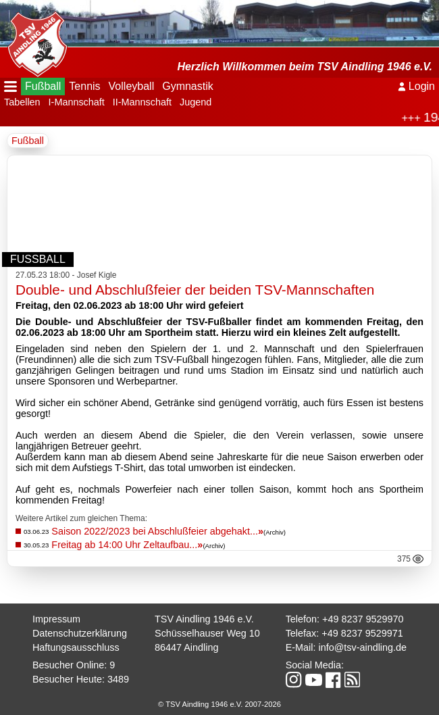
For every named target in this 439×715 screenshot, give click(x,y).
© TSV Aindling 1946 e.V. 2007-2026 (219, 704)
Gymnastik (187, 86)
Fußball (43, 86)
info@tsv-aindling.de (362, 647)
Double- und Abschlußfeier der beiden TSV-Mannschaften (195, 289)
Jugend (195, 102)
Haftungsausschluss (76, 647)
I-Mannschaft (77, 102)
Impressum (56, 619)
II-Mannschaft (142, 102)
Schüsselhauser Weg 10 (207, 633)
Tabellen (22, 102)
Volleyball (132, 86)
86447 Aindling (186, 647)
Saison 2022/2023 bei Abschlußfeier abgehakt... (157, 531)
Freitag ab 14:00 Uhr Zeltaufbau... (127, 544)
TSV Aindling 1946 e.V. (204, 619)
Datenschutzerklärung (79, 633)
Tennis (84, 86)
